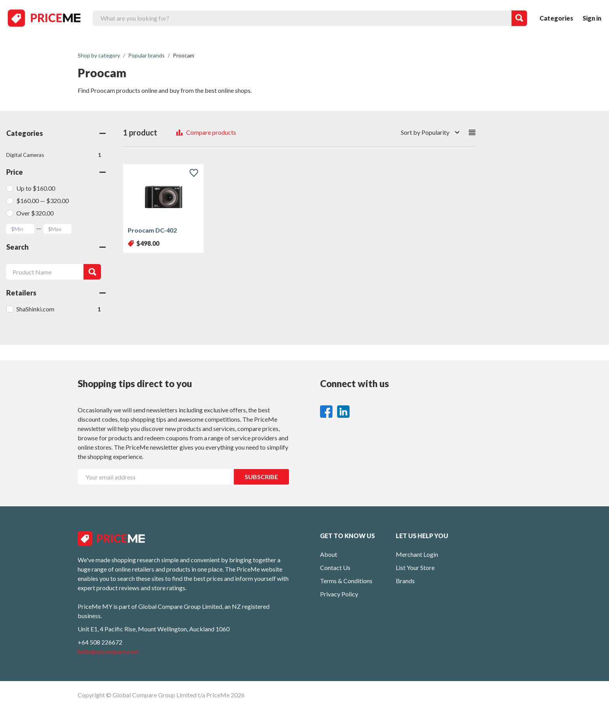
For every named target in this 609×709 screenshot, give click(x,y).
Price (56, 172)
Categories (556, 18)
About (328, 554)
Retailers (56, 292)
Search (56, 247)
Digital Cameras (53, 155)
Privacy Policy (339, 594)
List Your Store (415, 567)
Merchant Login (417, 554)
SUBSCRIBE (261, 476)
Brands (405, 580)
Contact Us (335, 567)
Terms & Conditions (346, 580)
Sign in (592, 18)
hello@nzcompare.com (108, 651)
